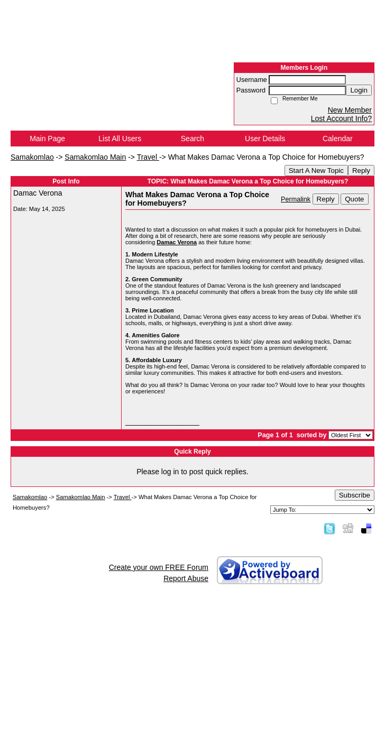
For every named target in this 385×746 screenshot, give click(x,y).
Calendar (338, 138)
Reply (361, 170)
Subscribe (354, 495)
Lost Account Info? (341, 118)
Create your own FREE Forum (158, 567)
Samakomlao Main (95, 157)
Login (359, 90)
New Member (350, 110)
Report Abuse (185, 578)
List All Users (119, 138)
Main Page (47, 138)
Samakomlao (32, 157)
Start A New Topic (316, 170)
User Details (265, 138)
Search (192, 138)
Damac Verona (177, 242)
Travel (148, 157)
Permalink (295, 199)
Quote (354, 199)
